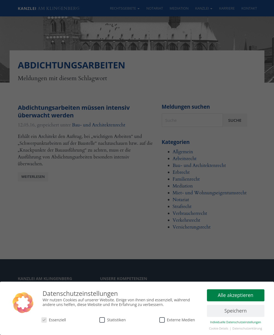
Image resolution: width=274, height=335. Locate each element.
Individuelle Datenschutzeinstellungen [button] (235, 322)
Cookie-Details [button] (219, 328)
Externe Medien (177, 319)
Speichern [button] (235, 310)
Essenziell (53, 319)
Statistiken (112, 319)
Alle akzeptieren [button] (235, 295)
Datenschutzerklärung (247, 328)
